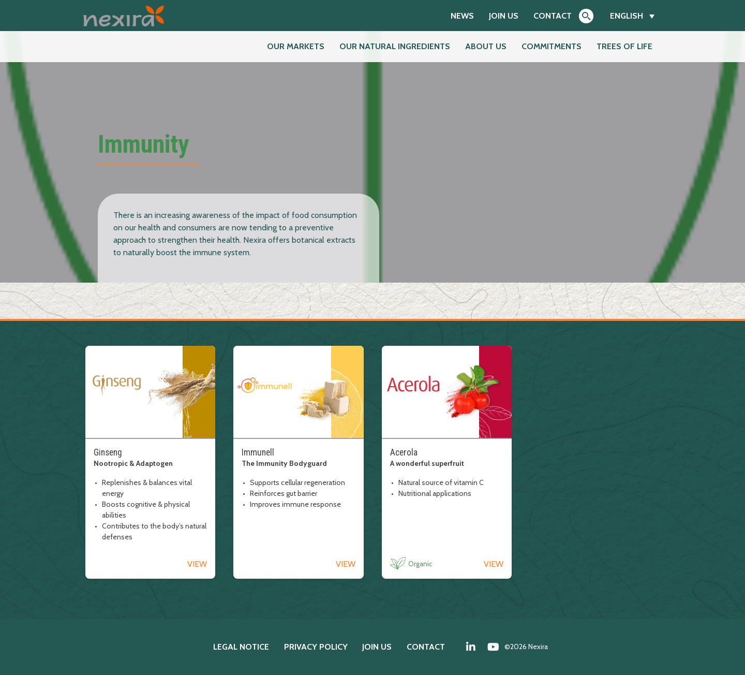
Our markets (295, 46)
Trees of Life (624, 46)
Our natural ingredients (394, 46)
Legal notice (241, 647)
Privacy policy (316, 647)
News (462, 16)
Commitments (552, 46)
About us (485, 46)
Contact (552, 16)
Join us (503, 16)
